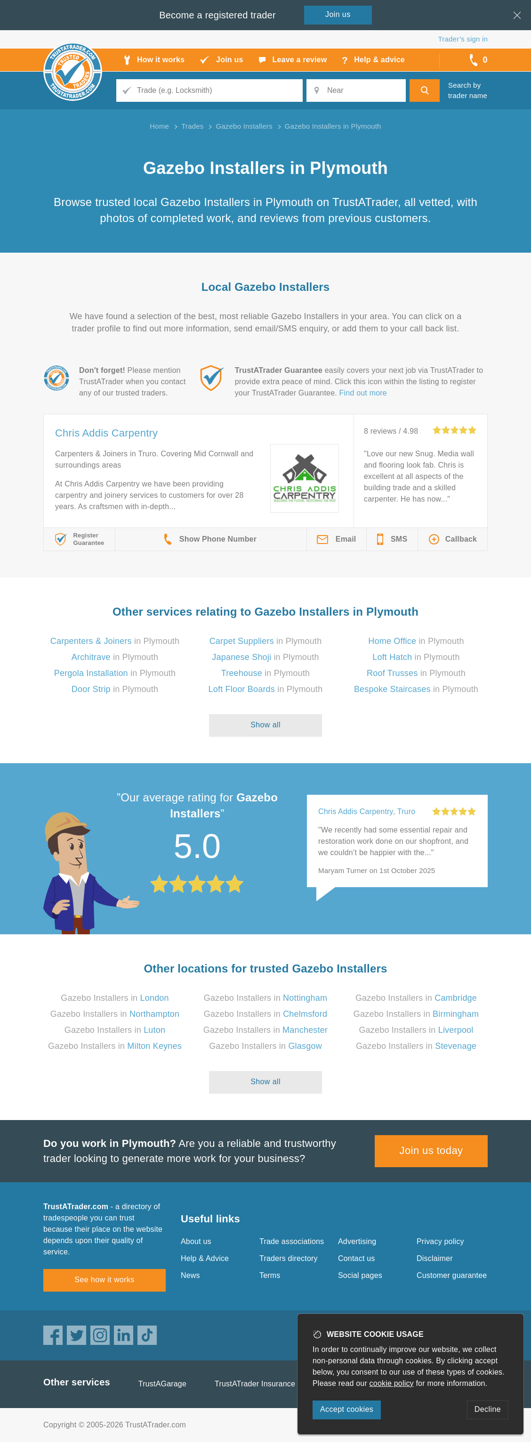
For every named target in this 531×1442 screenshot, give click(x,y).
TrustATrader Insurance (255, 1384)
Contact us (356, 1258)
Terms (270, 1275)
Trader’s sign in (463, 39)
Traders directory (288, 1258)
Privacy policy (440, 1241)
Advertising (357, 1241)
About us (196, 1241)
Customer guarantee (452, 1275)
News (190, 1275)
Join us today (431, 1150)
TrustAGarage (162, 1384)
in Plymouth (115, 641)
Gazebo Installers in (115, 998)
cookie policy (392, 1383)
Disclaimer (435, 1258)
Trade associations (291, 1241)
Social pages (360, 1275)
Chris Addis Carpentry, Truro (366, 812)
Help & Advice (205, 1258)
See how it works (104, 1280)
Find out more (363, 393)
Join (338, 14)
